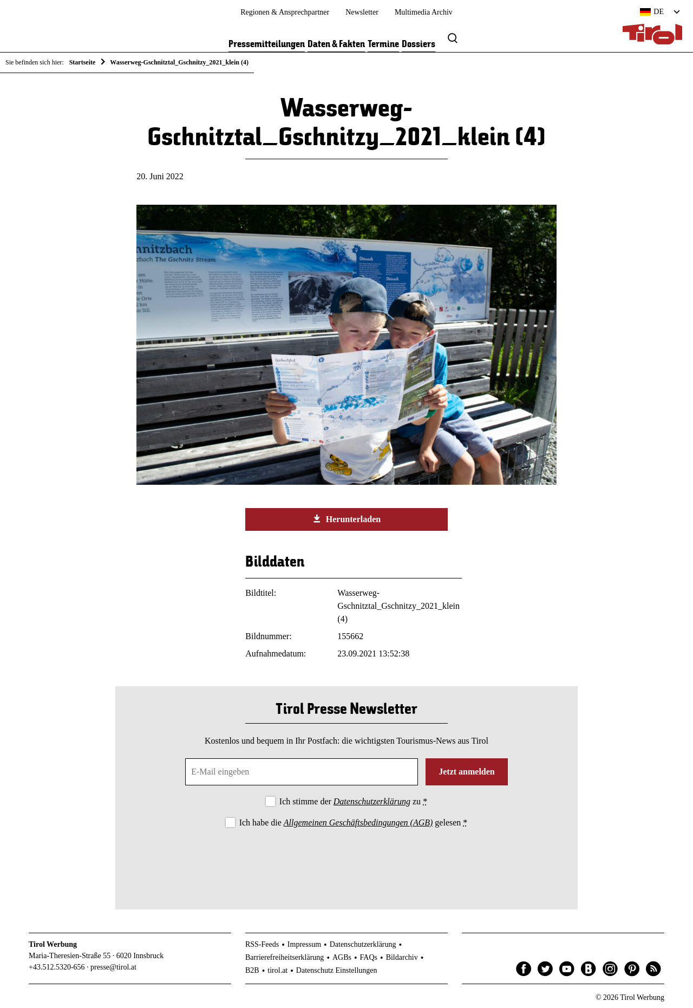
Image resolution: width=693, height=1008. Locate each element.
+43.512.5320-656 (57, 967)
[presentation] (346, 859)
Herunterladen (346, 519)
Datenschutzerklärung (372, 801)
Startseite (82, 62)
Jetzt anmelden (467, 771)
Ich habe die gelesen (353, 822)
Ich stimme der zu (353, 801)
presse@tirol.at (113, 967)
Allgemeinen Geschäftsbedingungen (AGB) (358, 822)
